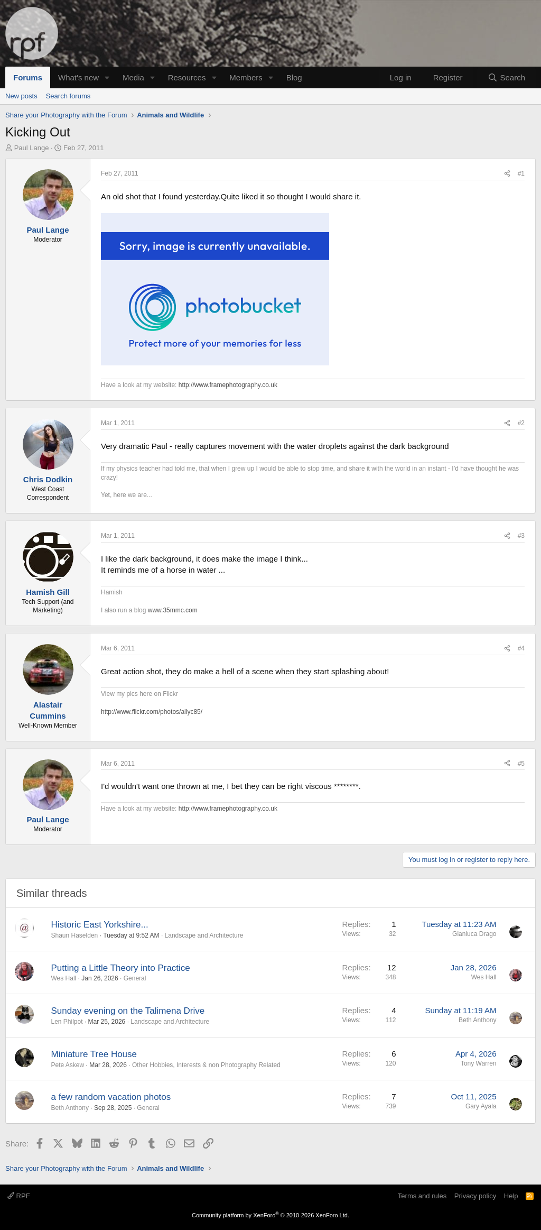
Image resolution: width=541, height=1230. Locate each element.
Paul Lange (31, 148)
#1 (521, 173)
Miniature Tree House (94, 1054)
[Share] (507, 174)
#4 (521, 648)
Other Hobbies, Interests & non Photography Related (206, 1065)
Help (511, 1196)
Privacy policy (475, 1196)
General (135, 978)
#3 (521, 535)
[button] (107, 77)
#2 (521, 423)
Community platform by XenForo (270, 1215)
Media (133, 77)
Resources (187, 77)
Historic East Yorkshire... (99, 925)
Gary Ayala (480, 1106)
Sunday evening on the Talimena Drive (128, 1011)
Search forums (68, 96)
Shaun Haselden (74, 935)
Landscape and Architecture (204, 935)
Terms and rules (422, 1196)
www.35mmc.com (173, 610)
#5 (521, 763)
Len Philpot (67, 1021)
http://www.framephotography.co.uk (228, 385)
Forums (27, 77)
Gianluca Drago (474, 934)
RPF (18, 1196)
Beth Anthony (477, 1020)
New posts (21, 96)
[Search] (506, 77)
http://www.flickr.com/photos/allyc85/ (151, 711)
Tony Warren (479, 1063)
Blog (294, 77)
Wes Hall (64, 978)
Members (246, 77)
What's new (78, 77)
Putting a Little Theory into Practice (120, 968)
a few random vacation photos (111, 1097)
